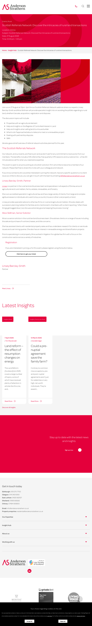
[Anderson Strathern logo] (14, 7)
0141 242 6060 (14, 494)
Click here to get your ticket (24, 254)
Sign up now (69, 450)
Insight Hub (12, 50)
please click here (81, 616)
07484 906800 (14, 503)
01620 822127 (17, 497)
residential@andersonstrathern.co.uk (30, 511)
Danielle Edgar (37, 341)
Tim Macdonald (10, 341)
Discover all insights (9, 407)
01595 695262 (15, 500)
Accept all (29, 621)
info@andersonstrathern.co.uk (18, 508)
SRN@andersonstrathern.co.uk (72, 176)
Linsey (4, 186)
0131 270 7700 (16, 491)
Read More (8, 401)
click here (49, 616)
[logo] (36, 562)
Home (4, 50)
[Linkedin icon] (29, 571)
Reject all (62, 621)
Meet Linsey (6, 288)
